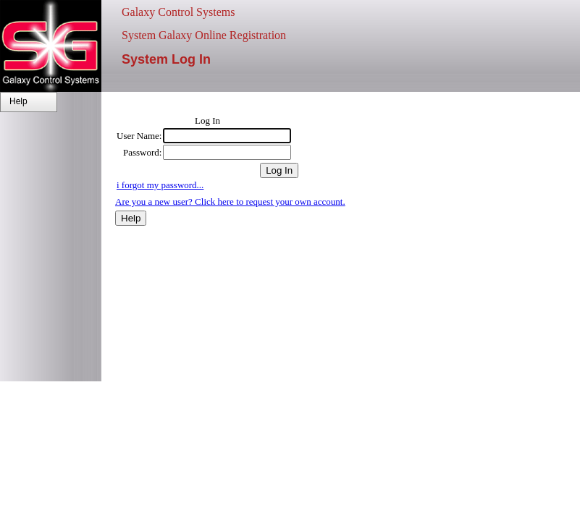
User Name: (139, 135)
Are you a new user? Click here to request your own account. (230, 201)
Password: (142, 152)
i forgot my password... (160, 184)
